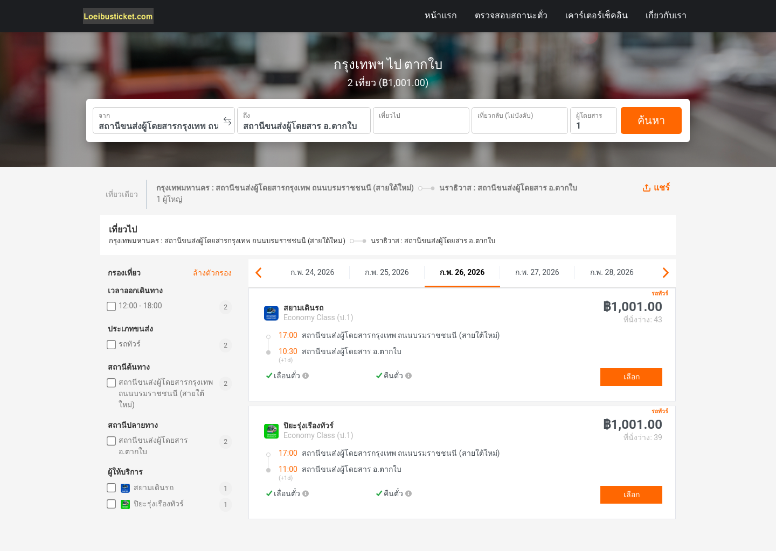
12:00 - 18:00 (140, 305)
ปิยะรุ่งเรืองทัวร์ (151, 504)
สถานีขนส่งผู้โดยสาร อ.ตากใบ (153, 446)
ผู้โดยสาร (589, 114)
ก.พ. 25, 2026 (386, 272)
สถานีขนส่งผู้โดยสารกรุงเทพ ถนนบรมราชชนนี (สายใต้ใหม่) (166, 393)
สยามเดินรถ (146, 488)
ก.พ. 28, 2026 (612, 272)
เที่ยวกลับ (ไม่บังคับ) (505, 114)
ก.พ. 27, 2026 (537, 272)
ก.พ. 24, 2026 (312, 272)
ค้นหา (651, 120)
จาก (104, 114)
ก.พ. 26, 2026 (462, 272)
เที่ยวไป (389, 114)
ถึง (246, 114)
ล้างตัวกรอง (212, 273)
